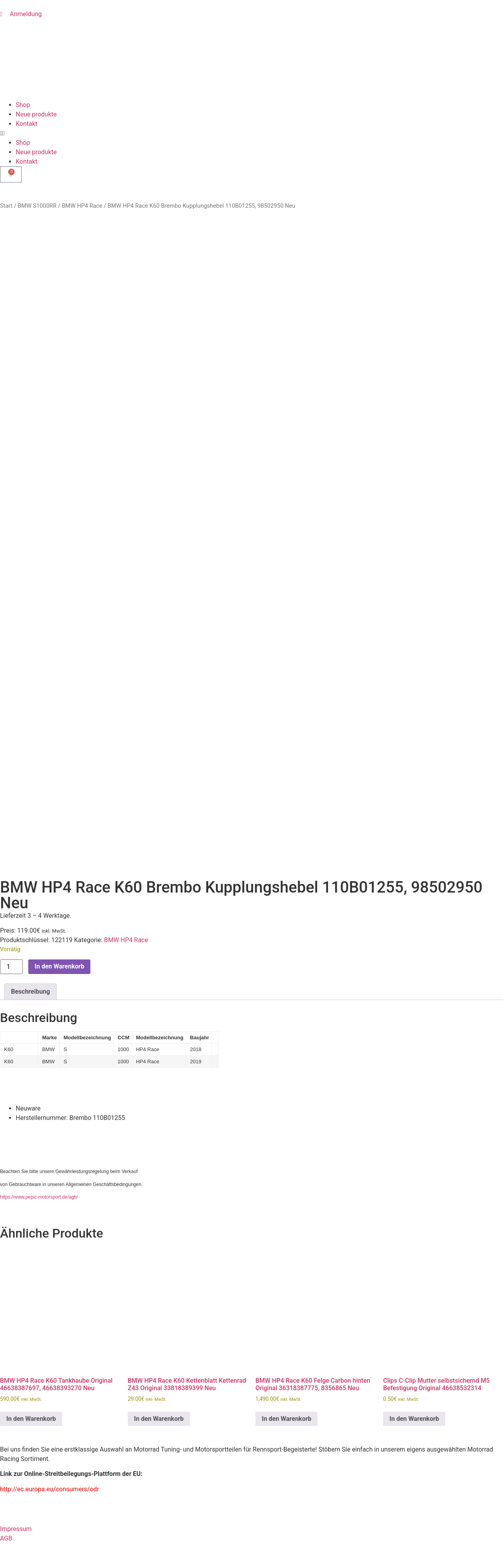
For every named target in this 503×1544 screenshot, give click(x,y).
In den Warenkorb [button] (31, 1070)
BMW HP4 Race (82, 205)
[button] (251, 133)
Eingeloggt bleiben (29, 1506)
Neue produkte (36, 114)
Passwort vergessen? (30, 1529)
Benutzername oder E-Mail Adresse (49, 1437)
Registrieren (78, 1529)
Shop (23, 105)
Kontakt (26, 123)
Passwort (13, 1471)
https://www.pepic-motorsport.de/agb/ (39, 848)
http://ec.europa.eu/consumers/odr (49, 1140)
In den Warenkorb (59, 617)
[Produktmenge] (11, 618)
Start (6, 205)
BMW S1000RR (37, 205)
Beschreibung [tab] (30, 642)
